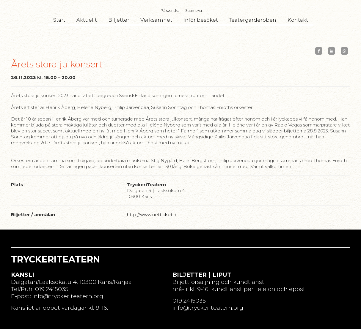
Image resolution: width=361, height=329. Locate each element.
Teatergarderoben (252, 20)
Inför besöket (200, 20)
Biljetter (118, 20)
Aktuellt (86, 20)
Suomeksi (193, 10)
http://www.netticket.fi (151, 214)
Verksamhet (156, 20)
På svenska (170, 10)
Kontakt (298, 20)
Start (59, 20)
